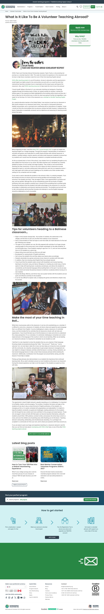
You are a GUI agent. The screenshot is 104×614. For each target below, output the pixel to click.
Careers (47, 591)
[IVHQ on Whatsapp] (24, 597)
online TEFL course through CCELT (42, 149)
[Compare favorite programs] (81, 6)
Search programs (90, 499)
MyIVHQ (99, 7)
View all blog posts (19, 485)
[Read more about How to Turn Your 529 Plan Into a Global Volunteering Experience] (25, 464)
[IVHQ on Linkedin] (18, 597)
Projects (30, 7)
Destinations (21, 7)
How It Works (32, 586)
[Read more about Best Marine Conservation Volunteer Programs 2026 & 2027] (54, 464)
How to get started (52, 510)
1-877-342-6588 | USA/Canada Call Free (71, 591)
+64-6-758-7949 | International (69, 588)
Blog (46, 588)
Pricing (58, 7)
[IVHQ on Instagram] (9, 597)
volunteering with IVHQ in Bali (39, 427)
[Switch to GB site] (15, 591)
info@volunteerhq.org (67, 586)
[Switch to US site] (7, 591)
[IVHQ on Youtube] (21, 597)
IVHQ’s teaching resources (32, 86)
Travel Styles (39, 7)
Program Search (33, 588)
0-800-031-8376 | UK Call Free (69, 593)
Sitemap (47, 599)
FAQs (30, 593)
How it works (50, 7)
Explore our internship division (91, 609)
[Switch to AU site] (11, 591)
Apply (93, 7)
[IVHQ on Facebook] (6, 597)
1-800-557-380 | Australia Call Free (70, 595)
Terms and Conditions (51, 593)
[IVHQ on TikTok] (12, 597)
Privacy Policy (48, 595)
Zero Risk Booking (34, 591)
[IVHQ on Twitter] (15, 597)
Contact (87, 7)
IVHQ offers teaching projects (20, 80)
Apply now (39, 434)
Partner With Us (49, 597)
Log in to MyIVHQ (33, 597)
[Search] (77, 7)
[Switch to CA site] (20, 591)
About (64, 7)
